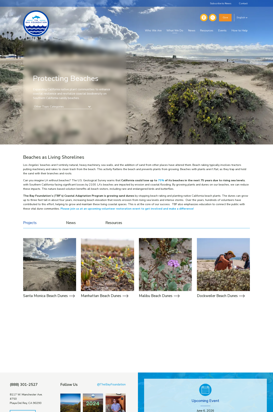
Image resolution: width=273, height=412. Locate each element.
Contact (243, 3)
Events (222, 30)
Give (225, 17)
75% (161, 180)
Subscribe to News (220, 3)
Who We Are (153, 30)
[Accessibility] (204, 17)
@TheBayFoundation (111, 384)
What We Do (174, 30)
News (191, 30)
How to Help (240, 30)
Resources (206, 30)
